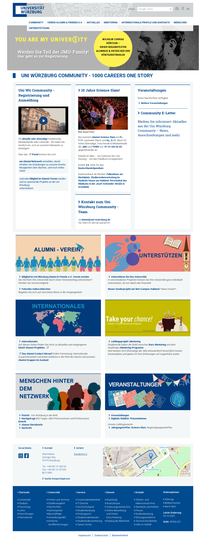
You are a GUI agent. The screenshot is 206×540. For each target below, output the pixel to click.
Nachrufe (27, 427)
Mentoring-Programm (131, 347)
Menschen (180, 22)
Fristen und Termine (58, 500)
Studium (22, 503)
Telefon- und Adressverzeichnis (144, 501)
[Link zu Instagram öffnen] (21, 456)
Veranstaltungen (120, 415)
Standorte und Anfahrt (146, 507)
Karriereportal (54, 510)
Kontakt (48, 448)
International (24, 517)
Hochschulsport (85, 507)
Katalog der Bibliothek (117, 521)
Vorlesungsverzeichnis (117, 507)
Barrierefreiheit (120, 535)
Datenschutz (101, 535)
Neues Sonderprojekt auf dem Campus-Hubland (133, 289)
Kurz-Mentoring (157, 344)
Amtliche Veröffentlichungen (57, 523)
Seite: (166, 521)
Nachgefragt (29, 418)
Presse (138, 510)
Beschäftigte (54, 514)
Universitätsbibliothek (88, 500)
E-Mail (48, 472)
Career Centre (84, 524)
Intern (131, 9)
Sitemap (168, 499)
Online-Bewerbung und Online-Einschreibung (115, 514)
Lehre (21, 510)
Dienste (109, 492)
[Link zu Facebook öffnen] (27, 456)
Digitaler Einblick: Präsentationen (128, 418)
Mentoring (111, 22)
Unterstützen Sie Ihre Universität (128, 276)
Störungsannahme (144, 517)
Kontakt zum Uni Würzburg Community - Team (98, 207)
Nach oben (169, 506)
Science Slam (138, 427)
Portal (35, 154)
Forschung (23, 507)
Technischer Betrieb (145, 521)
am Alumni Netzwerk (30, 161)
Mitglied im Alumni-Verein (43, 178)
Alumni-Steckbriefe (32, 424)
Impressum (84, 535)
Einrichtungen (25, 514)
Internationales (30, 341)
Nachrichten (54, 507)
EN (187, 9)
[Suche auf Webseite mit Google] (155, 9)
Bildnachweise (171, 503)
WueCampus (112, 503)
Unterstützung (39, 28)
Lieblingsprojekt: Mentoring (125, 341)
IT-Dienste (82, 503)
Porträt (25, 415)
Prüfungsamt (83, 514)
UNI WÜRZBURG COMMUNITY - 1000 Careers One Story (87, 75)
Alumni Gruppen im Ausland (33, 360)
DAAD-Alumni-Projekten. (32, 347)
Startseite (23, 492)
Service (80, 492)
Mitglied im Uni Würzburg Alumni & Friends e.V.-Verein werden (55, 276)
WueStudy (111, 500)
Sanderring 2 (80, 454)
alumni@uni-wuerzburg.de (96, 219)
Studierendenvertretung (88, 521)
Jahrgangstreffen (120, 427)
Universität (23, 500)
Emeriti (22, 421)
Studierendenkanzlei (87, 517)
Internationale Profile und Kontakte (146, 22)
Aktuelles (93, 22)
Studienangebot (56, 503)
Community (36, 22)
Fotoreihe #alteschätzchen (36, 289)
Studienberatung (85, 510)
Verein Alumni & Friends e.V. (65, 22)
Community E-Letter (158, 113)
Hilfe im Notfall (142, 524)
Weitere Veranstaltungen (154, 103)
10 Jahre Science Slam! (100, 90)
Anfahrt (80, 448)
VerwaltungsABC (56, 517)
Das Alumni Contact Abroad (37, 353)
